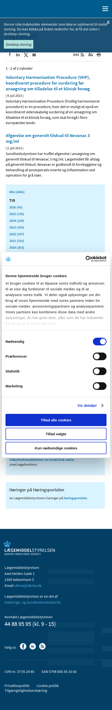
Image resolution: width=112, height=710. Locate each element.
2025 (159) (16, 214)
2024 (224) (16, 220)
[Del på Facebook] (9, 55)
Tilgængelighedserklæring (26, 690)
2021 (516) (16, 241)
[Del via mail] (34, 55)
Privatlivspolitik (17, 685)
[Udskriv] (98, 55)
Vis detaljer (87, 405)
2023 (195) (16, 227)
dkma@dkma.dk (28, 585)
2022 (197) (16, 234)
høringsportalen (75, 498)
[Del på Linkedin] (18, 55)
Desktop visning (18, 44)
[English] (84, 8)
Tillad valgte (56, 434)
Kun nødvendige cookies (56, 448)
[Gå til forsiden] (24, 8)
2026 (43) (15, 207)
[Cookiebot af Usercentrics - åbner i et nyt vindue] (85, 259)
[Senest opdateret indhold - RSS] (78, 55)
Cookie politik (48, 685)
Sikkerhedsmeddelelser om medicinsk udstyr (41, 460)
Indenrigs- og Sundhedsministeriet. (33, 602)
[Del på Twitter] (26, 55)
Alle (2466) (17, 192)
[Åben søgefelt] (96, 9)
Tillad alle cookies (56, 420)
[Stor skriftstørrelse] (90, 55)
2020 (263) (16, 247)
